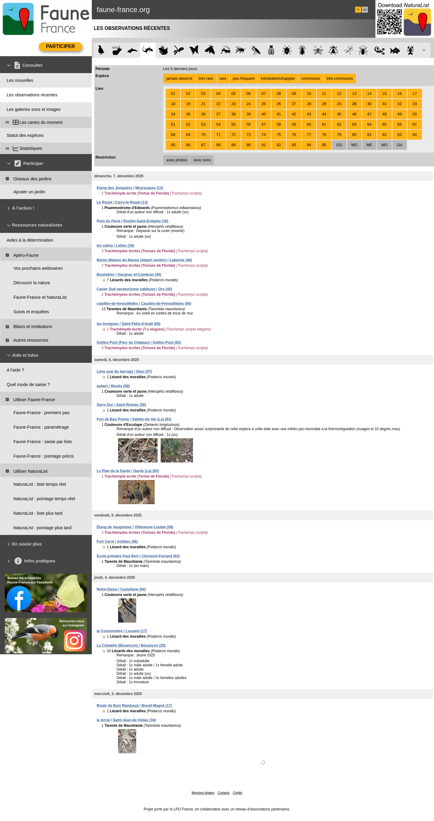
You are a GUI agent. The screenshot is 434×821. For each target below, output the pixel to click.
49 (399, 114)
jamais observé (179, 78)
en (364, 9)
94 (309, 145)
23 (233, 103)
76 (294, 134)
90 (248, 145)
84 (415, 134)
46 (354, 114)
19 (188, 103)
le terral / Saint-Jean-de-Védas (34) (126, 720)
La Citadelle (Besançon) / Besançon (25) (131, 645)
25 (264, 103)
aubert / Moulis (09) (113, 386)
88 (218, 145)
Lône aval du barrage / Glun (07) (124, 371)
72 (233, 134)
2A (339, 103)
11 (324, 93)
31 (384, 103)
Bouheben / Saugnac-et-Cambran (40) (129, 274)
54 (218, 124)
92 (279, 145)
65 (384, 124)
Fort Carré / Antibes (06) (117, 541)
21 (203, 103)
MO (384, 145)
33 (415, 103)
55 (233, 124)
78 (324, 134)
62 (339, 124)
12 (339, 93)
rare (223, 78)
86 (188, 145)
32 (399, 103)
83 (399, 134)
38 (233, 114)
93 (294, 145)
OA (400, 145)
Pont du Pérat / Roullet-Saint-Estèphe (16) (132, 221)
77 (309, 134)
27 (294, 103)
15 (384, 93)
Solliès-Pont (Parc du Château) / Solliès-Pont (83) (139, 342)
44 (324, 114)
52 (188, 124)
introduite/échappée (278, 78)
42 (294, 114)
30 (369, 103)
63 (354, 124)
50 (415, 114)
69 (188, 134)
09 (294, 93)
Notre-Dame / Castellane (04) (121, 589)
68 (173, 134)
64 (369, 124)
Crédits (238, 792)
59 (294, 124)
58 (279, 124)
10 (309, 93)
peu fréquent (244, 78)
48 (384, 114)
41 (279, 114)
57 (264, 124)
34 (173, 114)
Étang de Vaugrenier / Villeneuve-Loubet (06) (135, 527)
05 (233, 93)
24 (248, 103)
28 (309, 103)
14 (369, 93)
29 (324, 103)
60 (309, 124)
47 (369, 114)
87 (203, 145)
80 (354, 134)
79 (339, 134)
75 (279, 134)
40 (264, 114)
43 (309, 114)
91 (264, 145)
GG (339, 145)
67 (415, 124)
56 (248, 124)
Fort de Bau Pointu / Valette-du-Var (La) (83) (134, 419)
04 (218, 93)
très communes (339, 78)
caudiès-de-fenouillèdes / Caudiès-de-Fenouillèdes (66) (144, 303)
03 (203, 93)
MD (354, 145)
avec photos (176, 160)
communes (310, 78)
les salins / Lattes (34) (115, 245)
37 (218, 114)
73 (248, 134)
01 (173, 93)
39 (248, 114)
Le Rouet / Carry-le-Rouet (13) (122, 202)
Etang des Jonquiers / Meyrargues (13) (130, 188)
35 (188, 114)
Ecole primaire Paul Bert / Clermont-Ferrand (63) (138, 556)
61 (324, 124)
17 (415, 93)
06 (248, 93)
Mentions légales (203, 792)
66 (399, 124)
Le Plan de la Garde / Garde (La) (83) (128, 471)
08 (279, 93)
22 (218, 103)
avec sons (202, 160)
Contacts (223, 792)
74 (264, 134)
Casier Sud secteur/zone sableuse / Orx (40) (134, 289)
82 (384, 134)
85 (173, 145)
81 (369, 134)
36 (203, 114)
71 (218, 134)
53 (203, 124)
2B (354, 103)
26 (279, 103)
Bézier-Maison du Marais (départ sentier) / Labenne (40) (144, 260)
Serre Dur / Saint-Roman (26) (121, 405)
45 (339, 114)
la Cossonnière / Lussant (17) (122, 631)
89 (233, 145)
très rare (206, 78)
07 (264, 93)
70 (203, 134)
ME (369, 145)
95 (324, 145)
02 (188, 93)
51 (173, 124)
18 (173, 103)
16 (399, 93)
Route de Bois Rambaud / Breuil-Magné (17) (134, 705)
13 (354, 93)
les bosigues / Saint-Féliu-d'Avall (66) (128, 324)
